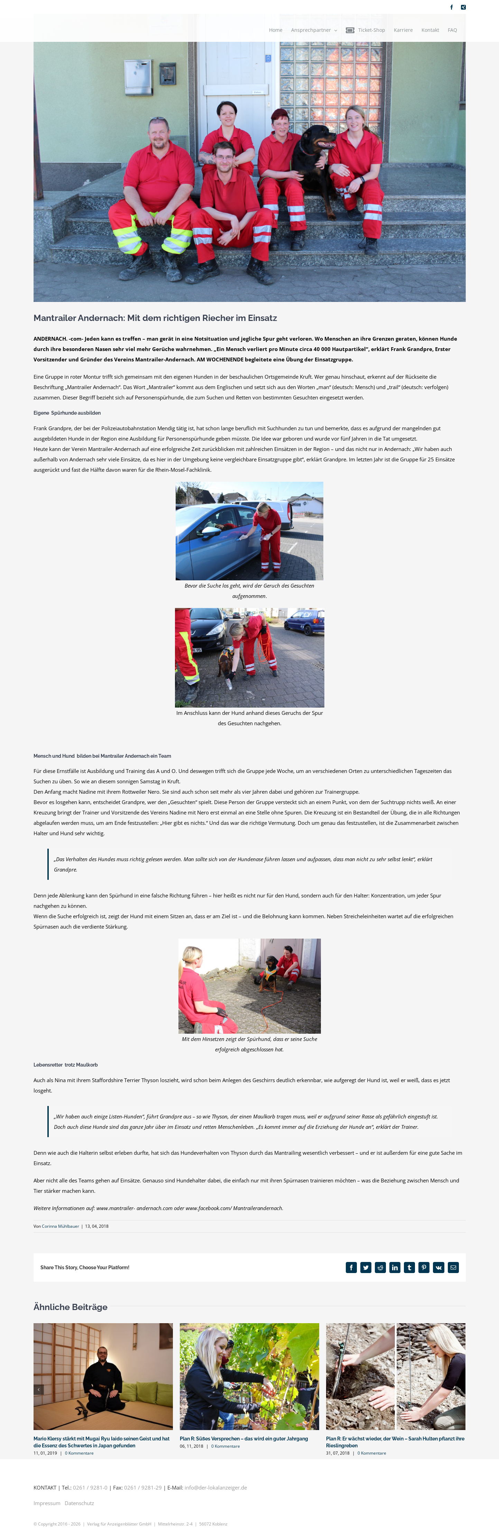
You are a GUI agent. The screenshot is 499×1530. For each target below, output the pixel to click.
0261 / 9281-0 (90, 1487)
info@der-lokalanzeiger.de (216, 1487)
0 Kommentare (79, 1453)
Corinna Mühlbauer (60, 1226)
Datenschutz (79, 1503)
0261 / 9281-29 (143, 1487)
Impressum (47, 1503)
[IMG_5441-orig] (250, 158)
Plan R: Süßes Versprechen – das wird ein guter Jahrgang (244, 1438)
